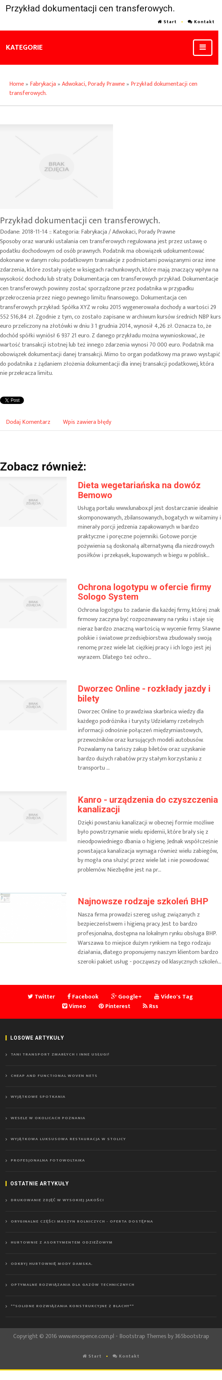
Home (16, 84)
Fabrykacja (43, 84)
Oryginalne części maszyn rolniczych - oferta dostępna (82, 1221)
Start (167, 21)
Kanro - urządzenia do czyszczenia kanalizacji (148, 805)
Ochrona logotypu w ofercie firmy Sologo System (144, 592)
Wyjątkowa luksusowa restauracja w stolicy (68, 1139)
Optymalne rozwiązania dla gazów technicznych (72, 1284)
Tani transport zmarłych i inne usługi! (60, 1054)
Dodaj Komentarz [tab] (28, 422)
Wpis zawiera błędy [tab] (87, 422)
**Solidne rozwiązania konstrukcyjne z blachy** (72, 1306)
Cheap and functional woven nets (54, 1075)
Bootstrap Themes (142, 1336)
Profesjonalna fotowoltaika (48, 1160)
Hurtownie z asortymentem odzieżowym (62, 1242)
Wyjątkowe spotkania (38, 1096)
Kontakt (201, 21)
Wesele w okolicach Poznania (48, 1118)
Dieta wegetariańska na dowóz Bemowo (139, 490)
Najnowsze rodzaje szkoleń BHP (143, 901)
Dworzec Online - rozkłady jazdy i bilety (144, 693)
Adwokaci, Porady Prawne (93, 84)
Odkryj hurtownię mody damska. (52, 1263)
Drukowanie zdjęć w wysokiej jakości (57, 1200)
